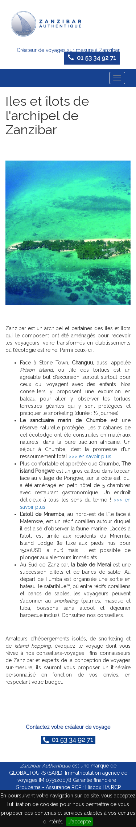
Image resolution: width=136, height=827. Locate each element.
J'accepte (79, 821)
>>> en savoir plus (90, 456)
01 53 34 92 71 (92, 57)
